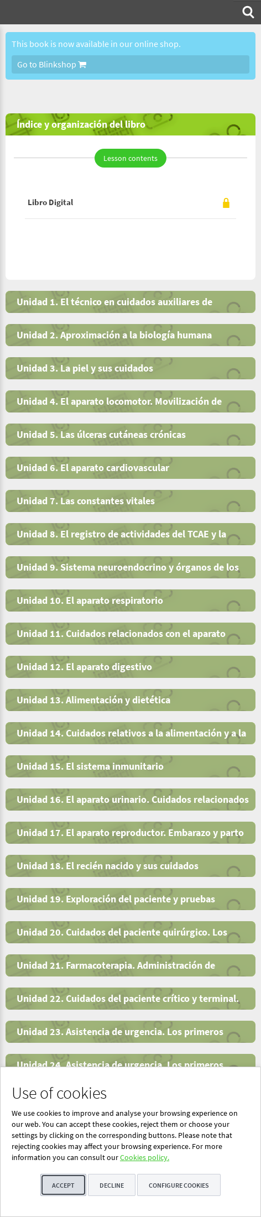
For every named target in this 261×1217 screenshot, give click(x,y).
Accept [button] (63, 1185)
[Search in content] (247, 12)
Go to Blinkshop (51, 64)
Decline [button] (112, 1185)
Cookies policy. (144, 1157)
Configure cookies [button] (179, 1185)
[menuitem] (247, 12)
